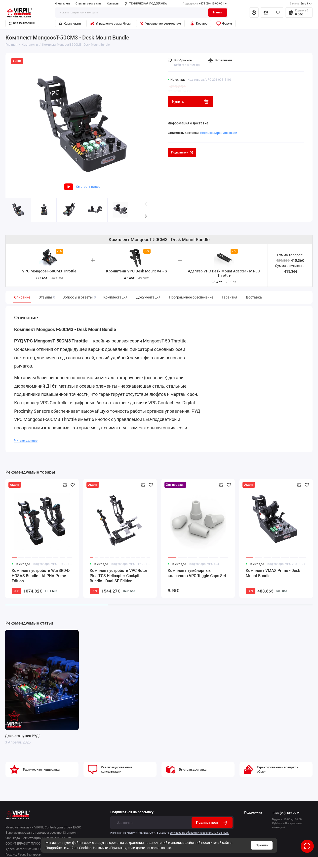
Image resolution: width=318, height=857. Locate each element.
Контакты (113, 3)
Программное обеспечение (191, 297)
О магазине (62, 3)
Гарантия (229, 297)
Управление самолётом (110, 23)
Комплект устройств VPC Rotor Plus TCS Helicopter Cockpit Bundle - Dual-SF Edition (118, 575)
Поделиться (182, 152)
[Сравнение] (266, 12)
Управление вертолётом (160, 23)
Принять (262, 845)
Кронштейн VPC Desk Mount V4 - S (136, 271)
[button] (146, 216)
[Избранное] (278, 12)
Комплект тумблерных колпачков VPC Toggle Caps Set (197, 573)
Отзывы (46, 297)
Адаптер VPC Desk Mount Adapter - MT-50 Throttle (224, 273)
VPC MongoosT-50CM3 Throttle (49, 271)
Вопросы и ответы (79, 297)
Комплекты (70, 23)
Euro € (301, 3)
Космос (198, 23)
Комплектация (115, 297)
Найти (217, 12)
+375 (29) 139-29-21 (205, 3)
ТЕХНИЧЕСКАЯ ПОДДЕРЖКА (145, 3)
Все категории (22, 23)
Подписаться (212, 822)
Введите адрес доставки (218, 133)
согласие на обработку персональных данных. (199, 832)
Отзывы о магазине (88, 3)
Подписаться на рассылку (132, 812)
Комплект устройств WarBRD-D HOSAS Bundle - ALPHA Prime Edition (41, 575)
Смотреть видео (82, 186)
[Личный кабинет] (254, 12)
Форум (224, 23)
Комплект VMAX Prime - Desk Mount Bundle (273, 573)
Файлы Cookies (79, 848)
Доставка (254, 297)
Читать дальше (26, 440)
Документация (148, 297)
